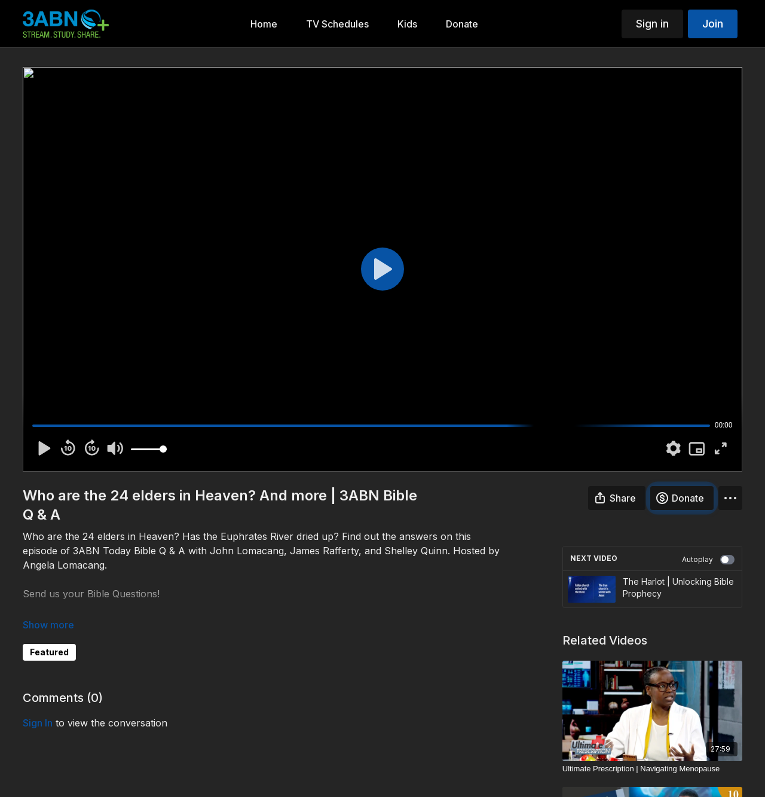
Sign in (652, 23)
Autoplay (708, 559)
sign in (38, 723)
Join (712, 23)
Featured (49, 652)
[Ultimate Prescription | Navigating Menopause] (652, 769)
